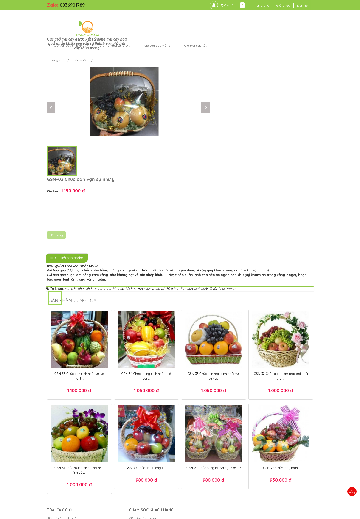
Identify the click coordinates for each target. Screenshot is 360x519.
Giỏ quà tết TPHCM (262, 506)
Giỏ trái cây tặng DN (61, 424)
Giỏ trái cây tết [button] (262, 19)
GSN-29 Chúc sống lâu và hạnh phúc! (213, 367)
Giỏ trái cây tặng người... (64, 452)
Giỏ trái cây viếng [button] (224, 19)
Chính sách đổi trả (127, 445)
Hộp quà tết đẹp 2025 (222, 499)
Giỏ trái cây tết (57, 438)
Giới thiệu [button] (274, 5)
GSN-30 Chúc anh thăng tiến (146, 367)
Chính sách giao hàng (130, 438)
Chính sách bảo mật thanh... (134, 424)
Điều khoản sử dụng (235, 513)
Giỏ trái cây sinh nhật (62, 418)
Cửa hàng (54, 445)
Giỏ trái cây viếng (59, 431)
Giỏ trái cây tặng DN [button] (182, 19)
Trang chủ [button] (252, 5)
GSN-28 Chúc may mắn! (280, 367)
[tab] (67, 157)
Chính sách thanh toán (130, 431)
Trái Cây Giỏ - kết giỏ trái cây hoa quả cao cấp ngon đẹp (119, 513)
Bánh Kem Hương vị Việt (197, 513)
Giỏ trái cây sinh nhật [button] (137, 19)
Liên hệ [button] (293, 5)
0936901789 (72, 5)
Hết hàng (213, 99)
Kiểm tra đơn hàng (127, 418)
